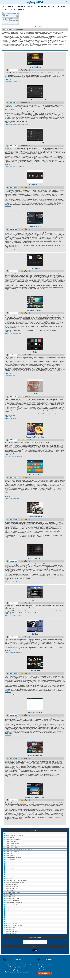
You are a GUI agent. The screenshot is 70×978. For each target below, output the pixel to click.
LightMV (35, 394)
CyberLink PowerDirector (34, 558)
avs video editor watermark (12, 886)
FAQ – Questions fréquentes (43, 968)
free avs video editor (10, 890)
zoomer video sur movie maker (12, 833)
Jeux (6, 456)
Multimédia (4, 49)
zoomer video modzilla (11, 845)
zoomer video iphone (10, 867)
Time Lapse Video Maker (35, 27)
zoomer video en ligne (11, 863)
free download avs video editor (12, 917)
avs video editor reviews (11, 906)
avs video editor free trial (11, 931)
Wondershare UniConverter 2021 (35, 143)
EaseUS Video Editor (35, 268)
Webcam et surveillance (14, 652)
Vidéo (11, 81)
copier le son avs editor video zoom (13, 839)
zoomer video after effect (11, 841)
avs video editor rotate (11, 910)
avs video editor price (10, 927)
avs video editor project (11, 919)
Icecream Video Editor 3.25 (35, 310)
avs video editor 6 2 (10, 929)
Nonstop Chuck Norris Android (35, 437)
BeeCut (35, 352)
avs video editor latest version (12, 898)
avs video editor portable (11, 923)
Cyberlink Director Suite (35, 516)
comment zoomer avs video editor (13, 857)
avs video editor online (11, 896)
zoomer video (9, 853)
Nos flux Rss (40, 966)
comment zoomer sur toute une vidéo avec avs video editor (19, 849)
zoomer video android (10, 859)
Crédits (39, 963)
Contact (39, 962)
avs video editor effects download (13, 892)
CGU (39, 965)
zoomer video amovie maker (12, 872)
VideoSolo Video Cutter (35, 712)
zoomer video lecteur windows (12, 843)
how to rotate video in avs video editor (14, 902)
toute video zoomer (10, 878)
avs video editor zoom (11, 874)
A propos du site (41, 967)
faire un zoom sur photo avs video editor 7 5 (15, 835)
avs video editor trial (10, 908)
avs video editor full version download (14, 925)
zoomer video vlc (9, 870)
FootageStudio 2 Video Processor (35, 797)
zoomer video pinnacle (11, 876)
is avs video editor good (11, 894)
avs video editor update (11, 913)
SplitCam (35, 634)
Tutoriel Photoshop (34, 671)
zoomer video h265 (10, 837)
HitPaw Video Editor (35, 67)
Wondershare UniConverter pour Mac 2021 (35, 100)
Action (9, 456)
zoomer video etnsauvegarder (12, 851)
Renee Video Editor (35, 475)
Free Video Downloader (35, 755)
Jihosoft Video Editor (35, 226)
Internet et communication (10, 779)
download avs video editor (11, 884)
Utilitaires (17, 779)
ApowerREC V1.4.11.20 (35, 185)
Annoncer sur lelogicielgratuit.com (44, 969)
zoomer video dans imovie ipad (12, 847)
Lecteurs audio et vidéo (11, 49)
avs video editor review (11, 933)
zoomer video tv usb (10, 861)
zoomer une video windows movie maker (15, 882)
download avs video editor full (12, 921)
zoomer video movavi (10, 855)
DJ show (35, 600)
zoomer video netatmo (11, 865)
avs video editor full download (12, 888)
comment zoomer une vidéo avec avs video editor (17, 880)
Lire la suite (5, 46)
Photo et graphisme (13, 694)
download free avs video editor (12, 915)
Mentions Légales (41, 964)
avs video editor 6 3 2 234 (11, 904)
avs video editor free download (12, 900)
